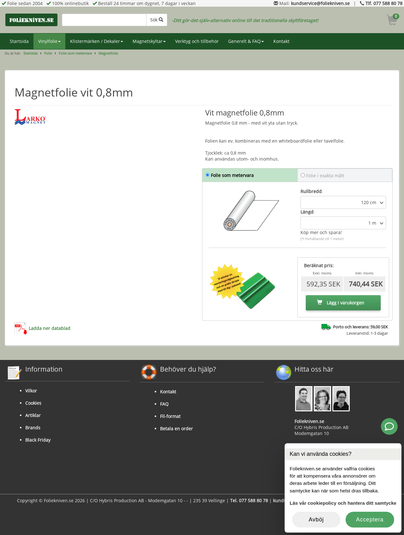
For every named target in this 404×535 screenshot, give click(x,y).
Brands (32, 428)
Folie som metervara (75, 53)
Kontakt (281, 41)
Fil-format (170, 416)
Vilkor (31, 391)
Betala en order (176, 429)
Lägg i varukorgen (340, 303)
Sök (156, 20)
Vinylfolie (49, 41)
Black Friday (37, 440)
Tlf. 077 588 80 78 (383, 3)
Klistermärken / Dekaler (96, 41)
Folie (48, 53)
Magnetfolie (108, 53)
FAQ (164, 404)
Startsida (19, 41)
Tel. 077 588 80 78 (249, 500)
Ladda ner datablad (49, 328)
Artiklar (33, 415)
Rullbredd (311, 191)
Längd (306, 212)
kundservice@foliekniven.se (320, 3)
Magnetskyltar (149, 41)
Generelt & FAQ (246, 41)
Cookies (33, 403)
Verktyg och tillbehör (197, 41)
